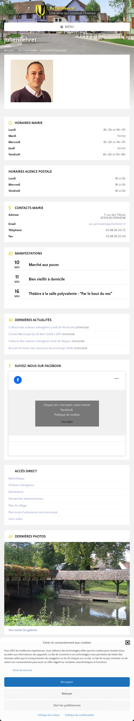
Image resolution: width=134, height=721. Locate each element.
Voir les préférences (67, 705)
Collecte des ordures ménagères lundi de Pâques (39, 341)
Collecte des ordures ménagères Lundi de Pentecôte (41, 327)
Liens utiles (15, 519)
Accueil (9, 50)
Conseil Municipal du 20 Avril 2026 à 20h (34, 334)
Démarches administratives (25, 499)
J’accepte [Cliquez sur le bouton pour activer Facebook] (67, 422)
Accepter (67, 682)
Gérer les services (22, 670)
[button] (128, 642)
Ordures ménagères (21, 485)
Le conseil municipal (53, 50)
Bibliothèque (16, 478)
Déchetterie (15, 492)
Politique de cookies (49, 715)
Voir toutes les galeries (22, 630)
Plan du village (17, 505)
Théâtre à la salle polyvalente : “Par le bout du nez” (70, 294)
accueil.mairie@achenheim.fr (107, 224)
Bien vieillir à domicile (47, 279)
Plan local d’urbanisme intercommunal (32, 512)
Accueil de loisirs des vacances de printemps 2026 (40, 348)
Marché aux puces (44, 265)
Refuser (67, 693)
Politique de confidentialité (79, 715)
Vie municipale (27, 50)
